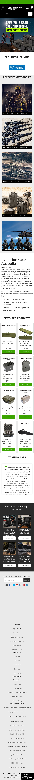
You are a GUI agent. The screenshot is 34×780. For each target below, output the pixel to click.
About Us (17, 656)
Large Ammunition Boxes (17, 755)
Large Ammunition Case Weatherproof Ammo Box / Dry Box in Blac (8, 378)
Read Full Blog (9, 538)
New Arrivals (17, 645)
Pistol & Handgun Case (17, 738)
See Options (8, 449)
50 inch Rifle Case (17, 763)
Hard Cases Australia (17, 721)
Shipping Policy (17, 688)
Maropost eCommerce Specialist (17, 777)
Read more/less (6, 267)
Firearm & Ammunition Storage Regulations (17, 708)
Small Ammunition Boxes (17, 750)
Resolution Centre (17, 637)
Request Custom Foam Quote (27, 776)
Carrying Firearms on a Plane (17, 712)
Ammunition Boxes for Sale (17, 742)
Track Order (17, 633)
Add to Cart (8, 351)
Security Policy (17, 697)
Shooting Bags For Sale (17, 734)
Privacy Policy (17, 684)
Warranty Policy (17, 701)
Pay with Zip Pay (17, 650)
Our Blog (17, 660)
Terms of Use (17, 680)
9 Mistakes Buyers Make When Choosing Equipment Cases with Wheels (9, 532)
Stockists (17, 669)
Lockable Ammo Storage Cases (17, 746)
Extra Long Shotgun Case (17, 767)
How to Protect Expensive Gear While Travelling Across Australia (25, 559)
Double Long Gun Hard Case (17, 759)
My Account (17, 629)
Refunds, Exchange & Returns (17, 692)
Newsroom (17, 673)
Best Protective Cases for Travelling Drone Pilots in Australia (9, 559)
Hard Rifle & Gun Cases (17, 726)
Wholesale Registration (17, 641)
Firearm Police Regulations (17, 716)
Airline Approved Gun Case (17, 730)
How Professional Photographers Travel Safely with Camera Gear (25, 531)
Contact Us (17, 665)
